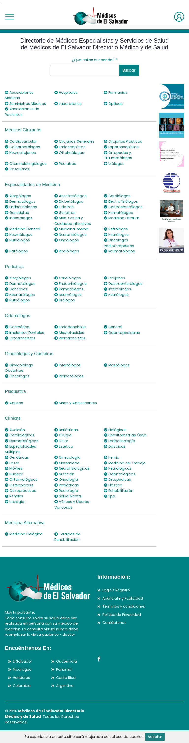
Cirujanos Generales (75, 141)
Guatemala (66, 672)
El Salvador (22, 672)
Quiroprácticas (21, 501)
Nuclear (14, 485)
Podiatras (65, 163)
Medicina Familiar (122, 217)
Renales (14, 507)
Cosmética (17, 326)
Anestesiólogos (71, 195)
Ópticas (113, 103)
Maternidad (67, 474)
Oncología (66, 490)
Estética (64, 457)
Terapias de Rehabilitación (67, 547)
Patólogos (17, 251)
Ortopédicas (118, 490)
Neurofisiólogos (70, 234)
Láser (12, 474)
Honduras (21, 688)
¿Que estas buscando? (94, 59)
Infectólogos (19, 217)
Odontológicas (120, 485)
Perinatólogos (69, 376)
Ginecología (67, 468)
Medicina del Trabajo (125, 474)
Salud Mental (68, 507)
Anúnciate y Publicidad (123, 609)
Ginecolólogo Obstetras (19, 367)
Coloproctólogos (23, 146)
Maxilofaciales (69, 332)
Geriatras (65, 212)
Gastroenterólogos (124, 206)
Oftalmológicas (21, 490)
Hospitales (66, 92)
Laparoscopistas (121, 146)
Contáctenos (114, 633)
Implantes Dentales (25, 332)
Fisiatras (64, 206)
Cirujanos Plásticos (123, 141)
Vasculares (17, 168)
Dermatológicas (22, 451)
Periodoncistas (70, 338)
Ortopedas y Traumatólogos (118, 155)
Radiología (66, 501)
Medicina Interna (71, 229)
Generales (17, 289)
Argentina (65, 696)
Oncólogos (66, 240)
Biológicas (115, 435)
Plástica (113, 496)
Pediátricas (67, 496)
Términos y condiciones (123, 617)
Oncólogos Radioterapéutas (119, 242)
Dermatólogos (20, 201)
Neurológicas (118, 479)
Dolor (61, 451)
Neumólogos (19, 234)
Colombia (22, 696)
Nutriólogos (18, 240)
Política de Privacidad (122, 625)
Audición (15, 435)
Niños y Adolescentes (67, 405)
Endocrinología (119, 451)
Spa (110, 507)
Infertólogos (67, 365)
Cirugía (63, 440)
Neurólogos (116, 234)
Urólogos (114, 163)
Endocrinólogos (21, 206)
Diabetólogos (69, 201)
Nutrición (64, 485)
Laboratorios (68, 103)
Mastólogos (117, 365)
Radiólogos (66, 251)
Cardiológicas (20, 440)
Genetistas (17, 212)
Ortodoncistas (20, 338)
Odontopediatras (122, 332)
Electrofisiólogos (121, 201)
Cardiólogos (117, 195)
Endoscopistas (70, 146)
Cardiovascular (21, 141)
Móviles (14, 479)
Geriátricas (17, 468)
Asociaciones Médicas (19, 95)
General (113, 326)
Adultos (14, 402)
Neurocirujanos (21, 152)
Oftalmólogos (69, 152)
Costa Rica (66, 688)
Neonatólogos (20, 294)
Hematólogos (119, 212)
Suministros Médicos (26, 103)
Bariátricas (66, 435)
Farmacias (115, 92)
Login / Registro (116, 601)
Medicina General (23, 229)
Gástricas (115, 457)
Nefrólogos (116, 229)
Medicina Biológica (24, 545)
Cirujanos (115, 277)
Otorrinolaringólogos (26, 163)
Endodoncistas (70, 326)
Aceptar (154, 736)
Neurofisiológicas (72, 479)
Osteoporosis (19, 496)
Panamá (64, 680)
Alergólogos (18, 195)
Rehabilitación (119, 501)
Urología (15, 512)
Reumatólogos (120, 251)
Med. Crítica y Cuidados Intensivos (73, 220)
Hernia (112, 468)
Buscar (129, 70)
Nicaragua (22, 680)
